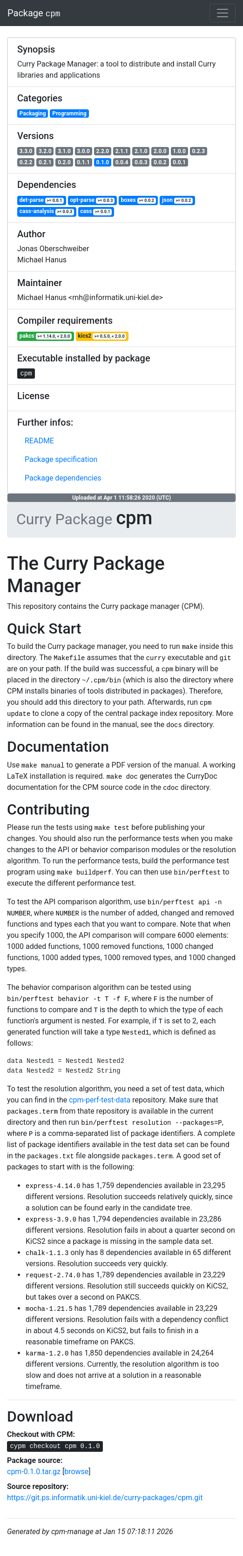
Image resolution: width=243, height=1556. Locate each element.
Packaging (33, 113)
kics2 (102, 336)
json (177, 200)
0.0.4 (121, 162)
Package (33, 13)
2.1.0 (141, 151)
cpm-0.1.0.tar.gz (34, 1471)
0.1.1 (83, 162)
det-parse (42, 200)
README (39, 440)
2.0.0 (160, 151)
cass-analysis (47, 211)
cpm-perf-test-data (99, 1099)
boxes (138, 200)
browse (76, 1471)
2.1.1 (121, 151)
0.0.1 (179, 162)
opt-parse (92, 200)
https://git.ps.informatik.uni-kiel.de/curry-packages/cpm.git (104, 1497)
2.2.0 (102, 151)
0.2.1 (45, 162)
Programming (69, 113)
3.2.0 (45, 151)
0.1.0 (102, 162)
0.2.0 (64, 162)
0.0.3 (141, 162)
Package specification (61, 459)
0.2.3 (198, 151)
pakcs (46, 336)
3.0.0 (83, 151)
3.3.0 (26, 151)
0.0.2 (160, 162)
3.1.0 (64, 151)
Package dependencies (63, 478)
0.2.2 (26, 162)
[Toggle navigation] (222, 13)
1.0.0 (179, 151)
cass (96, 211)
